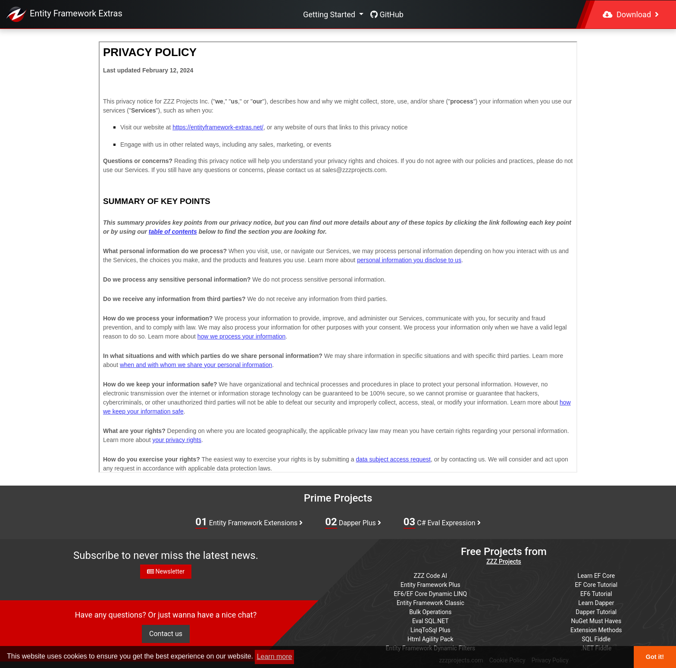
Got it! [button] (655, 656)
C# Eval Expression (442, 522)
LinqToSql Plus (430, 630)
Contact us (165, 634)
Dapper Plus (353, 522)
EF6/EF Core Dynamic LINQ (430, 593)
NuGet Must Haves (596, 621)
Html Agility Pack (430, 639)
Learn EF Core (596, 575)
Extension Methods (596, 630)
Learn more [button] (274, 656)
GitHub (387, 14)
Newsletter (166, 571)
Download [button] (631, 14)
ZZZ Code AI (430, 575)
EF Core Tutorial (596, 584)
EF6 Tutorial (596, 593)
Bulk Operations (430, 611)
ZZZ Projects (503, 561)
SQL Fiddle (596, 639)
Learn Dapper (596, 602)
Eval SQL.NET (430, 621)
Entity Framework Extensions (249, 522)
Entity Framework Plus (430, 584)
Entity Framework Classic (430, 602)
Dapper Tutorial (596, 611)
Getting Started (330, 14)
